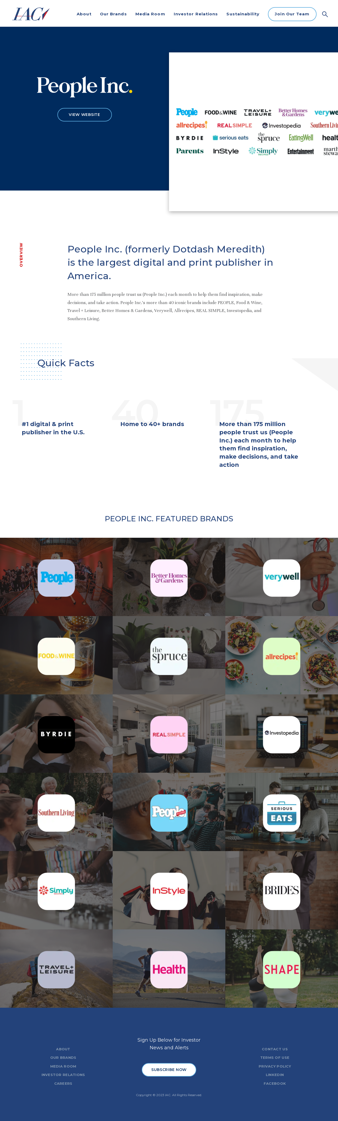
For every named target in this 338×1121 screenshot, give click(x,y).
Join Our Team (292, 13)
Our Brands (113, 13)
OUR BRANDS (63, 1057)
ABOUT (63, 1049)
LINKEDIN (275, 1075)
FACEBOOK (275, 1083)
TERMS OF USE (274, 1057)
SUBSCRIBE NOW (169, 1069)
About (84, 13)
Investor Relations (196, 13)
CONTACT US (275, 1049)
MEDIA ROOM (63, 1066)
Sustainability (242, 13)
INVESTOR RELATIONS (63, 1075)
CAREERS (63, 1083)
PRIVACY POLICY (275, 1066)
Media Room (150, 13)
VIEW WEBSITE (84, 114)
